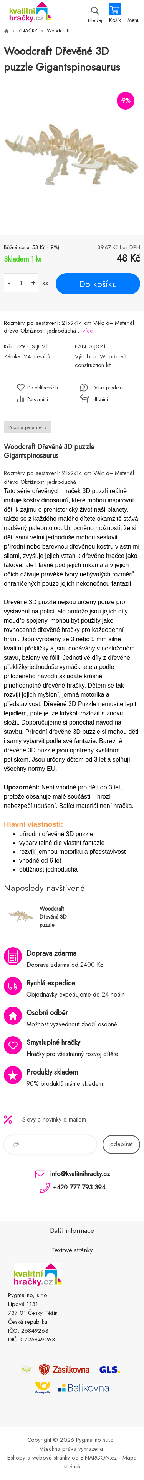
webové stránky (51, 1457)
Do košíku (98, 284)
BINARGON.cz (99, 1457)
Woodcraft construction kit (100, 360)
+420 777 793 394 (79, 1187)
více (88, 330)
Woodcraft (58, 30)
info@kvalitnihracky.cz (80, 1173)
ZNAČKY (27, 30)
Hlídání (100, 399)
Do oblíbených (42, 387)
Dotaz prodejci (108, 387)
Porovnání (37, 399)
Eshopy (16, 1457)
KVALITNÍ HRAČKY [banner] (30, 13)
